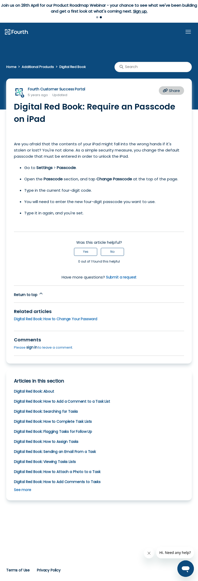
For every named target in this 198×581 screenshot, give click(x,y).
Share (171, 90)
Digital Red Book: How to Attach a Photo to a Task (57, 471)
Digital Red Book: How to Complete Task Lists (53, 421)
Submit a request (121, 277)
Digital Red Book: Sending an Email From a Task (55, 451)
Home (11, 66)
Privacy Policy (49, 570)
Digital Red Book (72, 66)
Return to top (29, 294)
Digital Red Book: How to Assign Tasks (46, 441)
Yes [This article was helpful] (85, 251)
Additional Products (38, 66)
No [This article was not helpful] (112, 251)
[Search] (153, 67)
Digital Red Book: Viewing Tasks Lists (45, 461)
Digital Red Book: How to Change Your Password (55, 319)
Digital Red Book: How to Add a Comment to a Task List (62, 401)
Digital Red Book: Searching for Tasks (46, 411)
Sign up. (140, 11)
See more (22, 489)
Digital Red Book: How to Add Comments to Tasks (57, 481)
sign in (31, 347)
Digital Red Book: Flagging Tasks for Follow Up (53, 431)
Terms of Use (18, 570)
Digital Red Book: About (34, 391)
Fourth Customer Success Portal (56, 89)
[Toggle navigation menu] (188, 32)
